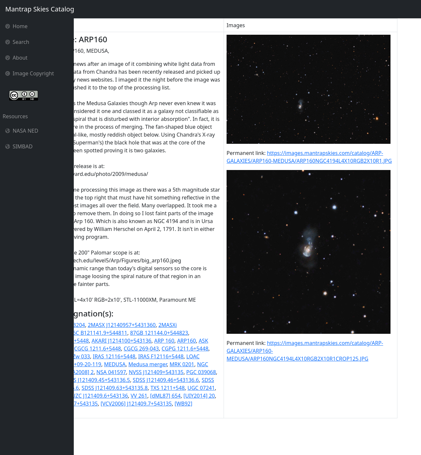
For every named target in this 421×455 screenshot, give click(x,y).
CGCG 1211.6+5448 (180, 372)
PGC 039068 (170, 403)
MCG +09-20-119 (193, 387)
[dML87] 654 (92, 435)
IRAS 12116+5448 (213, 380)
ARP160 (86, 372)
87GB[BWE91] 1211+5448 (108, 364)
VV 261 (219, 427)
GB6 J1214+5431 (146, 380)
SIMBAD (18, 146)
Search (17, 42)
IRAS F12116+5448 (99, 387)
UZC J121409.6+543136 (180, 427)
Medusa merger (96, 395)
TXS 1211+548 (218, 419)
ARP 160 (214, 364)
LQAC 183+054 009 (148, 387)
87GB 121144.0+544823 (209, 356)
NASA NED (21, 130)
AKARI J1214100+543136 (171, 364)
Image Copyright (29, 73)
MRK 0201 (130, 395)
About (16, 57)
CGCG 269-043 (223, 372)
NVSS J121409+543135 (124, 403)
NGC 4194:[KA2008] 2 (199, 395)
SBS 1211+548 (205, 403)
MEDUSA (227, 387)
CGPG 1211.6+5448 (100, 380)
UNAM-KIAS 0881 (128, 427)
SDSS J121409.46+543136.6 (165, 411)
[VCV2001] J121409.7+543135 (179, 435)
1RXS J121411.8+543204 (106, 348)
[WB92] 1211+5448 (147, 442)
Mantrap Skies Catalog (39, 9)
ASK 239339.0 (114, 372)
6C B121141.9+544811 (150, 356)
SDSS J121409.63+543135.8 (165, 419)
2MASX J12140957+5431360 (172, 348)
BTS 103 (144, 372)
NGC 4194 (157, 395)
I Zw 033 (179, 380)
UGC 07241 (90, 427)
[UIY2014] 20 (126, 435)
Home (16, 26)
